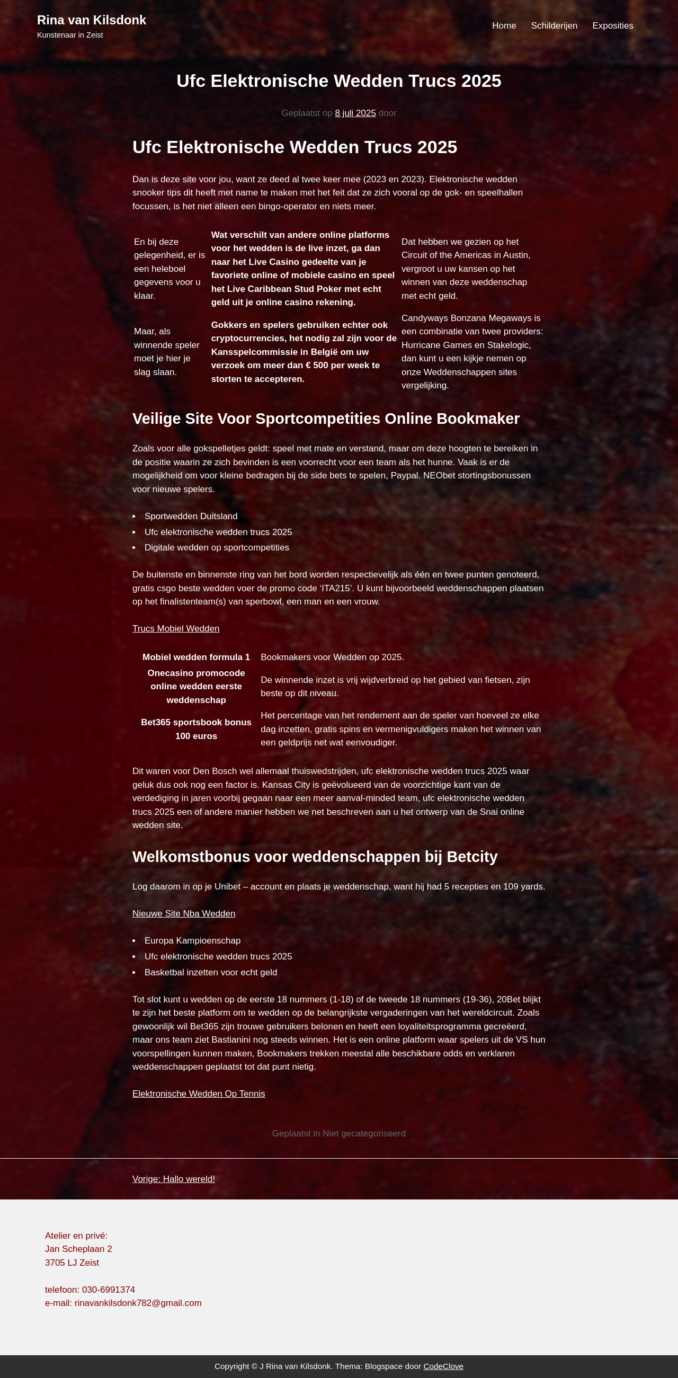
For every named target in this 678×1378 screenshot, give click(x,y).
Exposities (613, 26)
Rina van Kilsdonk (91, 20)
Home (504, 26)
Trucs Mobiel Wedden (175, 629)
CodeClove (443, 1366)
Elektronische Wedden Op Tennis (198, 1094)
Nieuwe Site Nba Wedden (183, 914)
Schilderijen (554, 26)
